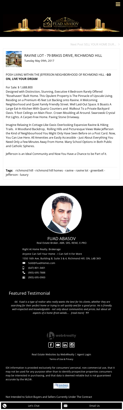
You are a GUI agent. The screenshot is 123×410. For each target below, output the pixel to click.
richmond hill (24, 170)
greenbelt (97, 170)
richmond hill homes (49, 170)
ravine (69, 170)
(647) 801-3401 (36, 267)
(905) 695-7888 (36, 272)
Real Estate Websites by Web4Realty (53, 354)
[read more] (77, 313)
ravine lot (82, 170)
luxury (24, 175)
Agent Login (84, 354)
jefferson (12, 175)
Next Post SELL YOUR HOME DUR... (95, 44)
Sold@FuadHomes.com (41, 263)
